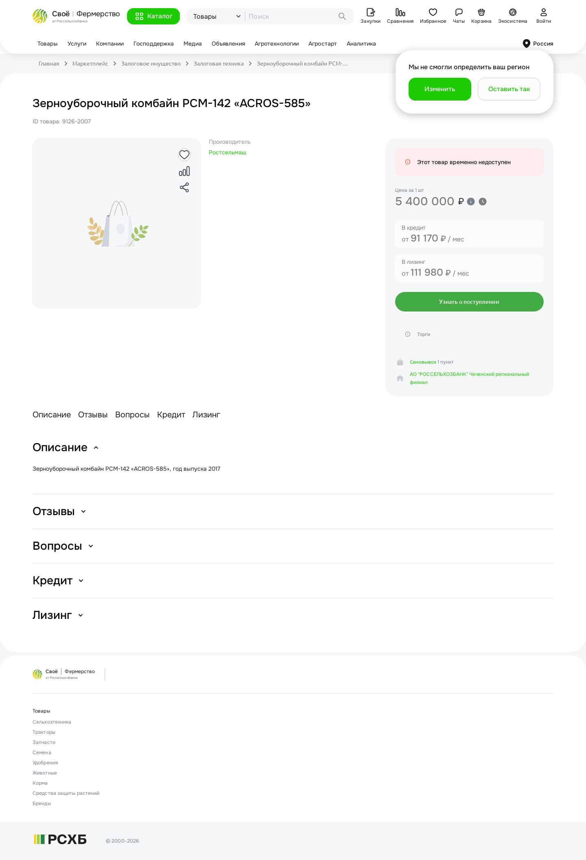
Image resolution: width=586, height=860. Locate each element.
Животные (45, 773)
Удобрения (45, 762)
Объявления (228, 43)
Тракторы (44, 732)
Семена (42, 752)
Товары (47, 43)
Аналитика (361, 43)
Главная (49, 63)
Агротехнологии (277, 43)
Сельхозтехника (52, 722)
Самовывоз (423, 361)
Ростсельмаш (227, 152)
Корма (40, 783)
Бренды (42, 803)
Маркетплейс (90, 63)
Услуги (77, 43)
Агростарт (322, 43)
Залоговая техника (219, 63)
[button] (153, 16)
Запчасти (44, 742)
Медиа (193, 43)
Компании (110, 43)
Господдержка (153, 43)
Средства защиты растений (66, 793)
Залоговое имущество (151, 63)
